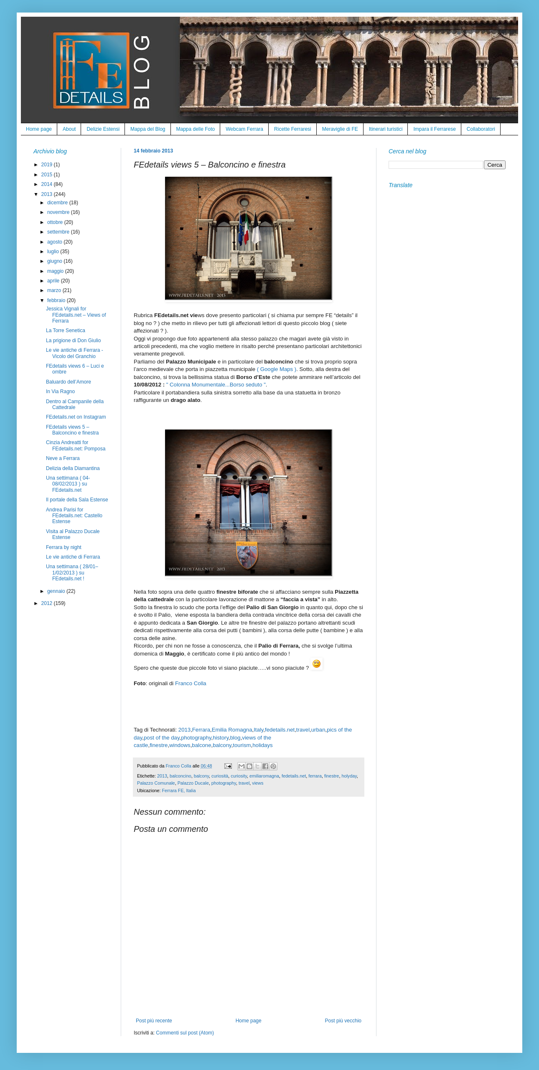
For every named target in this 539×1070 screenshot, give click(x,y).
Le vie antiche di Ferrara (73, 557)
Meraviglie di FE (340, 129)
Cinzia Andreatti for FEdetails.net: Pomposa (75, 445)
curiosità (219, 775)
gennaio (56, 591)
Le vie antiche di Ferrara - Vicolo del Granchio (74, 353)
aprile (54, 281)
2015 (47, 175)
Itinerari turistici (386, 129)
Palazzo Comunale (156, 782)
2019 (47, 165)
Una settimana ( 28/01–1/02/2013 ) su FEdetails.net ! (72, 573)
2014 (47, 184)
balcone (201, 745)
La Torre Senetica (65, 330)
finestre (159, 745)
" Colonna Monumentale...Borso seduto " (216, 384)
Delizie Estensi (102, 129)
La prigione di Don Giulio (73, 340)
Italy (258, 730)
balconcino (180, 775)
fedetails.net (280, 730)
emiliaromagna (264, 775)
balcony (222, 745)
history (221, 738)
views (257, 782)
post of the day (162, 738)
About (69, 129)
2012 (47, 603)
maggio (56, 271)
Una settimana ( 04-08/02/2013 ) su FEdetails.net (68, 484)
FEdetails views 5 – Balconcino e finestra (72, 430)
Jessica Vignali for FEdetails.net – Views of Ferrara (76, 315)
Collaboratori (481, 129)
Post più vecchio (343, 1021)
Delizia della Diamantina (73, 468)
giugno (55, 261)
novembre (59, 212)
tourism (242, 745)
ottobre (55, 222)
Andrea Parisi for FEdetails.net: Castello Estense (74, 516)
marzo (55, 290)
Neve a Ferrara (63, 458)
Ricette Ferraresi (292, 129)
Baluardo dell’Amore (68, 382)
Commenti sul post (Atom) (185, 1033)
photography (196, 738)
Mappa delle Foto (195, 129)
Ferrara (201, 730)
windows (180, 745)
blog (235, 738)
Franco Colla (190, 683)
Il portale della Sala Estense (77, 500)
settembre (59, 232)
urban (318, 730)
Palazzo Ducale (193, 782)
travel (303, 730)
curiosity (239, 775)
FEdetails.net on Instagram (76, 417)
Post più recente (154, 1021)
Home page (39, 129)
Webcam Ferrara (244, 129)
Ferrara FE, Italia (179, 790)
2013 (184, 730)
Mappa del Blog (147, 129)
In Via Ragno (60, 391)
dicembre (58, 203)
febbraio (57, 300)
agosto (55, 242)
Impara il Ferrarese (434, 129)
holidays (262, 745)
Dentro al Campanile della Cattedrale (75, 404)
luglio (53, 251)
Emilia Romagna (232, 730)
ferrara (315, 775)
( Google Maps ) (277, 369)
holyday (348, 775)
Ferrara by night (63, 547)
